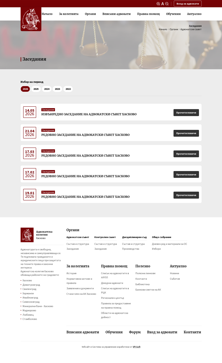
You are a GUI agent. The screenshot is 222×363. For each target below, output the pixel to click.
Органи (90, 14)
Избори (156, 248)
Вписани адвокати (116, 14)
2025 (36, 88)
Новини (174, 273)
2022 (68, 88)
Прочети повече (186, 112)
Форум (135, 332)
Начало (47, 14)
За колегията (68, 14)
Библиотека (142, 284)
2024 (46, 88)
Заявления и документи (80, 288)
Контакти (141, 278)
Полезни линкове (145, 273)
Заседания (72, 248)
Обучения (173, 14)
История (71, 273)
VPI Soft (136, 346)
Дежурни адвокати (112, 283)
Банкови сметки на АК (148, 289)
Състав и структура (77, 243)
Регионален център (112, 297)
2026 (25, 88)
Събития (175, 278)
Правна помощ (148, 14)
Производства (130, 248)
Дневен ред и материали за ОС (169, 243)
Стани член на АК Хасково (81, 293)
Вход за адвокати (188, 3)
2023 (57, 88)
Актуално (194, 14)
